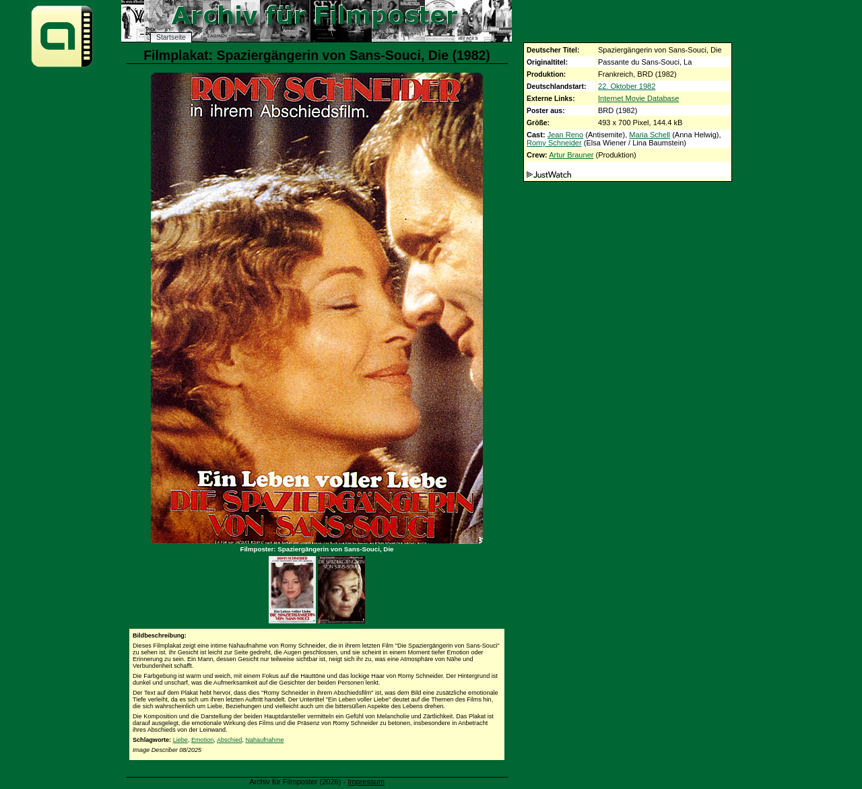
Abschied (229, 739)
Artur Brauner (571, 155)
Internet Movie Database (638, 98)
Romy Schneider (554, 143)
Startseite (171, 37)
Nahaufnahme (264, 739)
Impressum (366, 782)
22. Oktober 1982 (626, 86)
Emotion (202, 739)
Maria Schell (649, 135)
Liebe (180, 739)
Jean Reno (565, 135)
